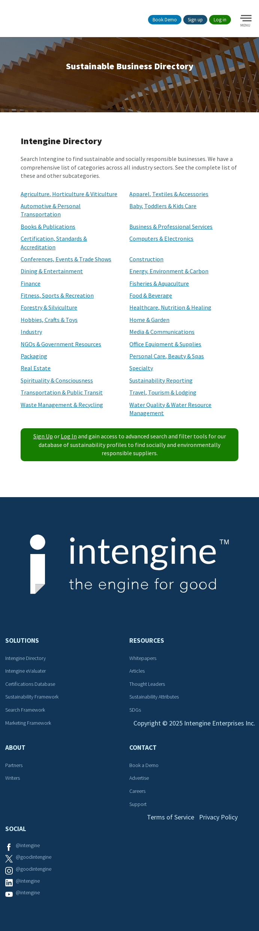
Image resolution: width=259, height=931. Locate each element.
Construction (146, 259)
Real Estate (36, 368)
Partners (13, 765)
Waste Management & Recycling (62, 404)
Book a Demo (144, 765)
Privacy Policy (218, 817)
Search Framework (25, 709)
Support (138, 804)
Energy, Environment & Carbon (168, 271)
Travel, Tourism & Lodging (162, 392)
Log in (220, 19)
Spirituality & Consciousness (57, 380)
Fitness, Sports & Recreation (57, 295)
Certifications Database (30, 684)
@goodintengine (33, 857)
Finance (30, 283)
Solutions (22, 640)
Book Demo (165, 19)
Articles (137, 670)
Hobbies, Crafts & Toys (49, 319)
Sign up (195, 19)
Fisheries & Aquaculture (159, 283)
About (15, 747)
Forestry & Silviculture (49, 307)
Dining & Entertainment (52, 271)
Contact (143, 747)
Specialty (141, 368)
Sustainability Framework (31, 696)
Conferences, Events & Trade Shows (66, 259)
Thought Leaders (147, 684)
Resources (146, 640)
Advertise (139, 778)
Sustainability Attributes (154, 696)
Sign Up (43, 436)
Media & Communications (162, 331)
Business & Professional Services (171, 226)
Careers (137, 791)
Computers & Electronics (161, 238)
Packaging (34, 356)
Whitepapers (142, 658)
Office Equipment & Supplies (165, 344)
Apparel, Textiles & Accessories (168, 194)
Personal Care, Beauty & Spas (166, 356)
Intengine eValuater (25, 670)
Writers (12, 778)
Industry (31, 331)
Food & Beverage (150, 295)
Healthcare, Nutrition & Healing (170, 307)
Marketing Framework (28, 722)
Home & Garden (149, 319)
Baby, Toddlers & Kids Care (162, 206)
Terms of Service (170, 817)
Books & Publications (48, 226)
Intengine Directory (25, 658)
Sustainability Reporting (161, 380)
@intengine (28, 845)
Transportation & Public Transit (62, 392)
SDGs (135, 709)
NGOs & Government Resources (61, 344)
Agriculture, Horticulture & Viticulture (69, 194)
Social (15, 829)
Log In (69, 436)
